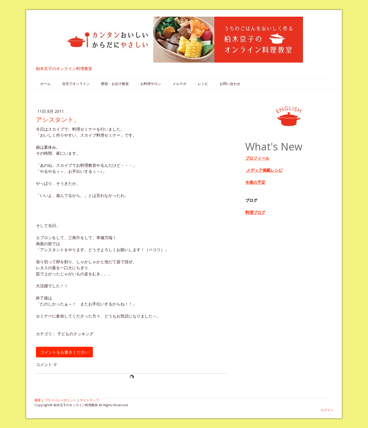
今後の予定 (255, 182)
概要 (37, 400)
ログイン (327, 410)
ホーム (45, 83)
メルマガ (179, 83)
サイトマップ (89, 400)
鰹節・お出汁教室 (115, 83)
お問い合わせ (230, 83)
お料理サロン (150, 83)
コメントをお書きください (64, 352)
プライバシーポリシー (60, 400)
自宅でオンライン (76, 83)
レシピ (203, 83)
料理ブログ (255, 212)
